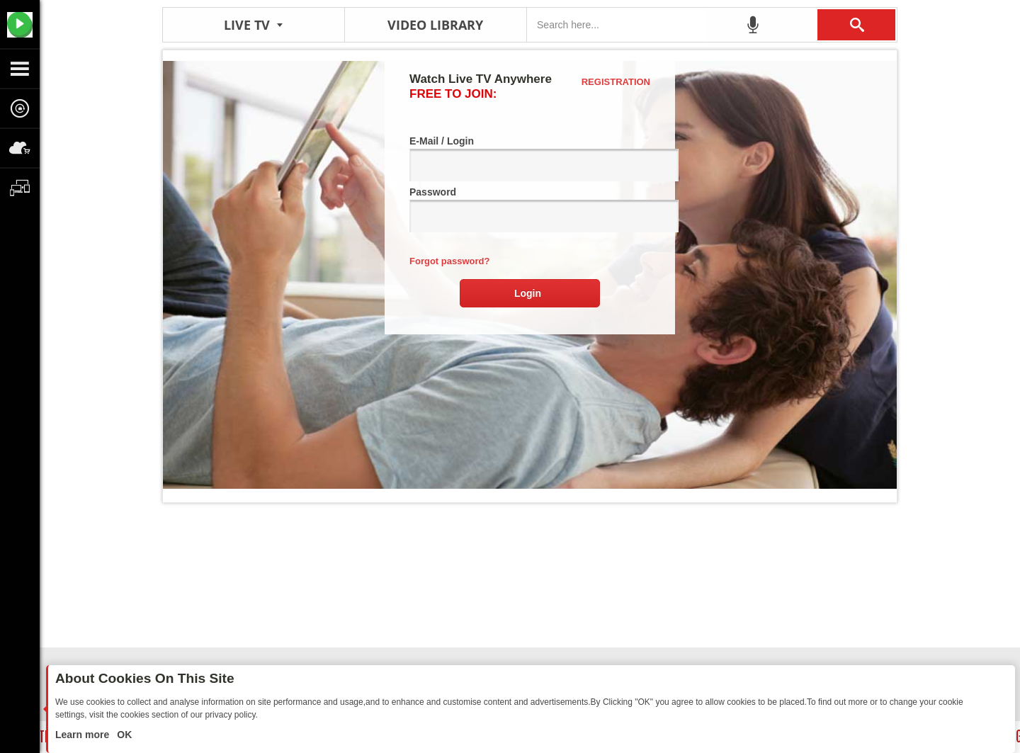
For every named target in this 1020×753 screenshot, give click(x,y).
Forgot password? (449, 261)
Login (527, 293)
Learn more (83, 734)
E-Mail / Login (529, 158)
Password (529, 209)
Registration (616, 82)
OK (123, 734)
